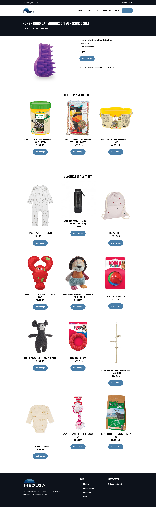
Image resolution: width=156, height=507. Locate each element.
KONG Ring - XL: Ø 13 (78, 358)
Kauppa (127, 11)
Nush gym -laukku (116, 233)
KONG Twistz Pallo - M (116, 296)
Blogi (117, 10)
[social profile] (38, 3)
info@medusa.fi (127, 3)
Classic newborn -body (40, 446)
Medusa (81, 10)
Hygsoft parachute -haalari (40, 233)
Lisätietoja (87, 59)
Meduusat (107, 10)
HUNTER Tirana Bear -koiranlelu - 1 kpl (40, 358)
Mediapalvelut (93, 10)
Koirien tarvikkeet (32, 28)
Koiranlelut (45, 28)
